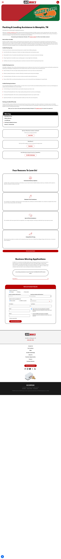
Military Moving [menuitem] (8, 118)
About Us (30, 354)
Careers (30, 359)
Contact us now (39, 108)
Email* (10, 308)
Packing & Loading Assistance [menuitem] (11, 122)
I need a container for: (13, 290)
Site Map (24, 388)
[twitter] (32, 369)
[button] (2, 556)
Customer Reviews (30, 361)
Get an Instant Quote (15, 321)
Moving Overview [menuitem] (8, 116)
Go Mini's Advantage (30, 352)
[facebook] (25, 369)
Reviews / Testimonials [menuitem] (9, 124)
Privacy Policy (29, 388)
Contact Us (30, 346)
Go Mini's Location (23, 300)
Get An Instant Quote (30, 251)
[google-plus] (30, 369)
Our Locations (30, 348)
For (31, 299)
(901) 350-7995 (30, 340)
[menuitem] (30, 346)
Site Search (35, 388)
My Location (12, 300)
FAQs (30, 350)
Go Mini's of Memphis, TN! (12, 32)
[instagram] (27, 369)
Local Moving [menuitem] (7, 120)
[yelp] (35, 369)
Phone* (10, 313)
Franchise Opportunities (30, 357)
